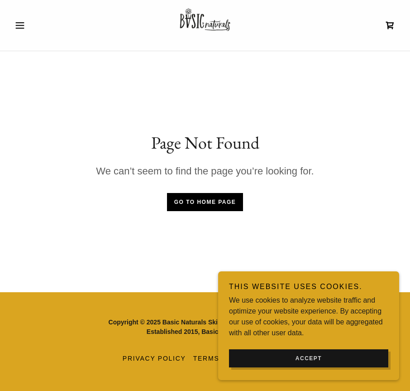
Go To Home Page (205, 202)
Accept (309, 358)
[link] (205, 25)
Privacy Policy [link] (154, 358)
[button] (40, 25)
